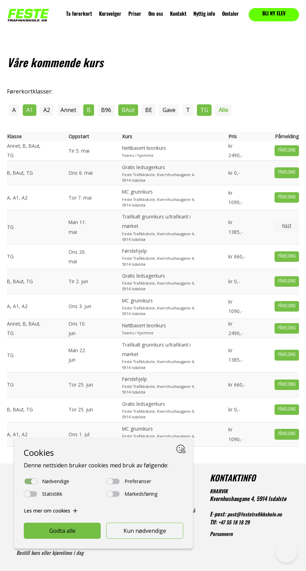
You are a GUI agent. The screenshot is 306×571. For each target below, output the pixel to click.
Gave (169, 110)
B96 (106, 110)
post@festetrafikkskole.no (254, 515)
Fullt (286, 227)
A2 (46, 110)
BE (148, 110)
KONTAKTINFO (233, 479)
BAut (128, 110)
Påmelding (287, 150)
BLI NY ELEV (274, 14)
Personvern (221, 534)
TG (204, 110)
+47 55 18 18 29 (234, 523)
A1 (29, 110)
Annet (68, 110)
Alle (223, 110)
